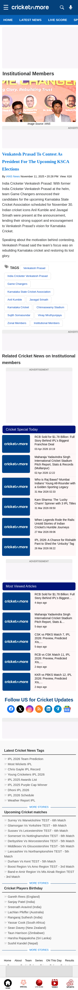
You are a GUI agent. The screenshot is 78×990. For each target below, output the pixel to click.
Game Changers (17, 283)
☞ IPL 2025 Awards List (20, 779)
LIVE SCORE (57, 20)
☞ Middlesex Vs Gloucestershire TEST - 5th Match (39, 846)
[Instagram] (29, 709)
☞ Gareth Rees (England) (22, 896)
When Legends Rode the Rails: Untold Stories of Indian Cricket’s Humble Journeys (55, 523)
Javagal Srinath (39, 299)
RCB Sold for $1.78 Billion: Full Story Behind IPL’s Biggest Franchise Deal (54, 440)
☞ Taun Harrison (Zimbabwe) (24, 933)
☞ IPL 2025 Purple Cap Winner (25, 785)
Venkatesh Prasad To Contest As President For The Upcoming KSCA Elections (35, 162)
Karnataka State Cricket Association (29, 291)
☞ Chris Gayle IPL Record (22, 769)
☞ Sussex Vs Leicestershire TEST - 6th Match (36, 830)
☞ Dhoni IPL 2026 (16, 790)
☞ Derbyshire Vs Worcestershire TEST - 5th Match (39, 841)
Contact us (66, 965)
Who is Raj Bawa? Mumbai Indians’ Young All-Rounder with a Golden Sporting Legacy (55, 483)
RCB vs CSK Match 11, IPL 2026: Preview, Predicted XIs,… (52, 658)
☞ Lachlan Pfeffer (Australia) (24, 912)
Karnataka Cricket (18, 307)
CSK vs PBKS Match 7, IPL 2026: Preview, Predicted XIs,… (52, 638)
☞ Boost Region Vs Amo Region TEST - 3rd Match (39, 866)
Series (39, 960)
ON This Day (54, 960)
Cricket (44, 984)
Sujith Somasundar (18, 315)
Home (8, 20)
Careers (12, 965)
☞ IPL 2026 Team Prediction (23, 759)
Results (69, 960)
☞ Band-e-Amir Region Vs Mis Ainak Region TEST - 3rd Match (39, 872)
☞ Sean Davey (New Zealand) (25, 927)
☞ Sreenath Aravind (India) (22, 907)
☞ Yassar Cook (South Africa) (24, 922)
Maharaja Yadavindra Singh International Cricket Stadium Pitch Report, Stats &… (53, 618)
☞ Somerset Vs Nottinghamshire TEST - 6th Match (39, 836)
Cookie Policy (28, 965)
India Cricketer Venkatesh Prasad (27, 276)
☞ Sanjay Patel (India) (19, 902)
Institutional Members (47, 323)
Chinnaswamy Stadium (50, 307)
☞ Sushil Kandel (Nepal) (21, 943)
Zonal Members (16, 323)
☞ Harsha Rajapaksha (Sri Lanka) (27, 938)
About (18, 960)
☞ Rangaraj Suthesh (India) (23, 917)
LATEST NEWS (30, 20)
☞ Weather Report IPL (19, 800)
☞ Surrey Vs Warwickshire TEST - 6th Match (35, 820)
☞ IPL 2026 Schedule (19, 795)
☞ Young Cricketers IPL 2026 (24, 774)
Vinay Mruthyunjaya (50, 315)
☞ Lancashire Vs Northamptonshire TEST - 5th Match (36, 852)
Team (28, 960)
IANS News (13, 176)
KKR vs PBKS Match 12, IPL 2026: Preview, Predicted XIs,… (53, 678)
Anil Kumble (14, 299)
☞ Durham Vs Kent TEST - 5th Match (30, 861)
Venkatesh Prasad (34, 268)
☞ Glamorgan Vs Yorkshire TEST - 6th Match (35, 825)
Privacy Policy (48, 965)
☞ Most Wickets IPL (18, 764)
